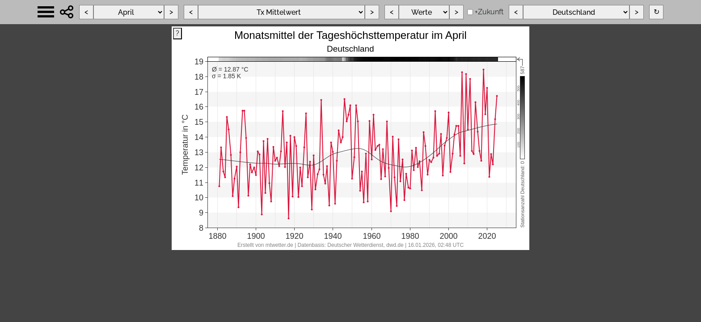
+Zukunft (489, 12)
